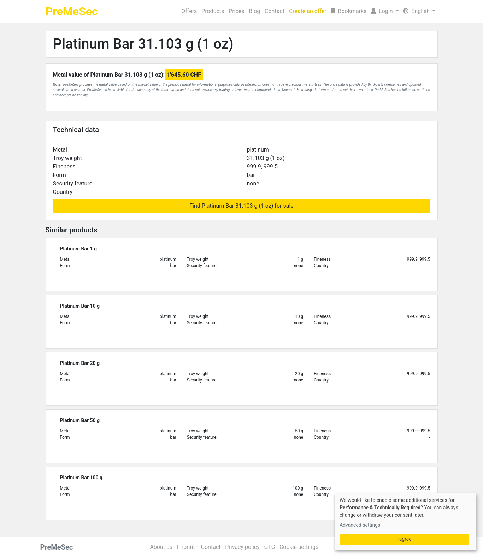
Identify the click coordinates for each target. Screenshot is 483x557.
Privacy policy (242, 547)
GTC (269, 547)
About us (161, 547)
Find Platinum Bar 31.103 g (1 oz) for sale (241, 205)
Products (212, 11)
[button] (385, 11)
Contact (274, 11)
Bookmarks (349, 11)
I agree (403, 539)
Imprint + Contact (199, 547)
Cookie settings (298, 547)
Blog (254, 11)
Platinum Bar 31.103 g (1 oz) (143, 44)
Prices (237, 11)
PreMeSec (72, 11)
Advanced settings (360, 525)
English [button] (417, 11)
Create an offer (307, 11)
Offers (189, 11)
